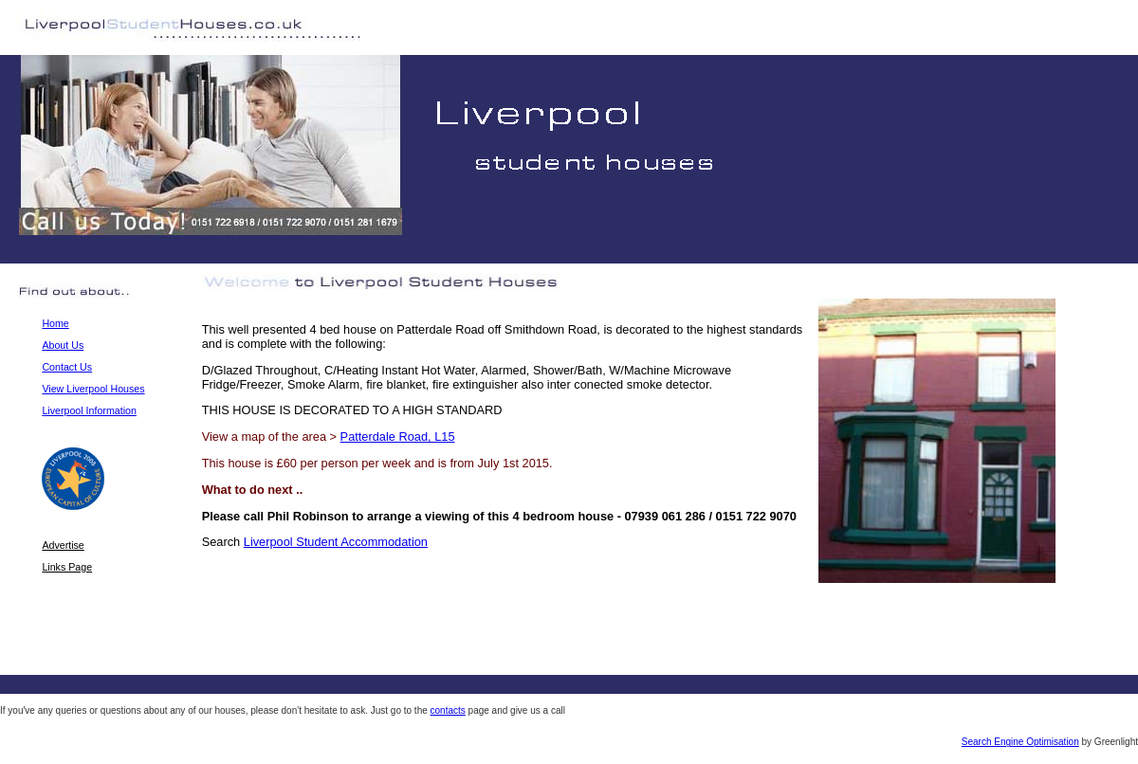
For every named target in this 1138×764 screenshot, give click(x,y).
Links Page (67, 567)
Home (55, 323)
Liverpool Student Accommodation (336, 542)
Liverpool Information (89, 410)
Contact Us (67, 367)
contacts (448, 710)
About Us (62, 345)
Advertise (62, 545)
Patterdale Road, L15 (397, 436)
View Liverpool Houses (93, 388)
